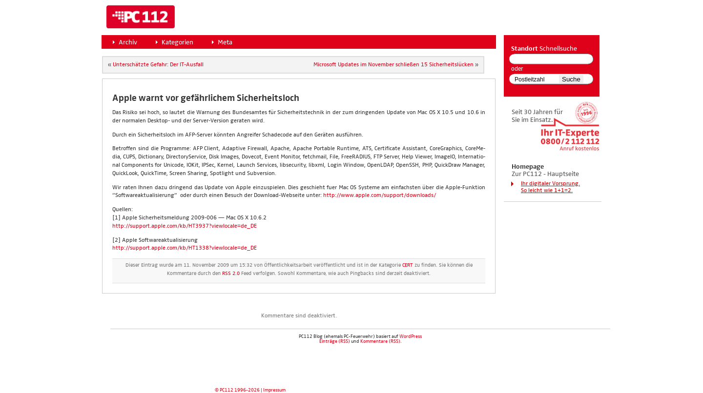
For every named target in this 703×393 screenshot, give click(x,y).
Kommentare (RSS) (380, 341)
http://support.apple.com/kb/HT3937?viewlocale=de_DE (184, 226)
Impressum (274, 390)
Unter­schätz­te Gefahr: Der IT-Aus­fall (158, 65)
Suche (571, 79)
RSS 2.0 (231, 273)
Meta (225, 42)
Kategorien (177, 42)
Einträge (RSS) (334, 341)
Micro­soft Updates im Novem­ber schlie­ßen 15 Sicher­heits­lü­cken (393, 65)
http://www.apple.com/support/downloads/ (379, 195)
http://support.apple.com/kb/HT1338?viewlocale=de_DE (184, 248)
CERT (407, 265)
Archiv (128, 42)
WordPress (410, 336)
